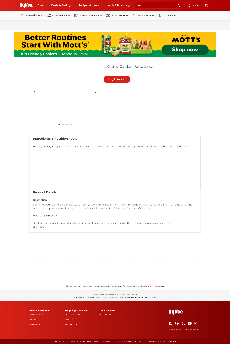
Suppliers (137, 341)
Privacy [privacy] (65, 341)
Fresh (24, 25)
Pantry (37, 25)
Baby (151, 25)
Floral (118, 25)
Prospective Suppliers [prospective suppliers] (122, 341)
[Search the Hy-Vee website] (158, 5)
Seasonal (165, 25)
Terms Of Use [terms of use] (85, 341)
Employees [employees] (106, 341)
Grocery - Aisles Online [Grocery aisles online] (74, 314)
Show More (38, 227)
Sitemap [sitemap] (56, 341)
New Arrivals (181, 25)
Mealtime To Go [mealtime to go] (71, 319)
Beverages (51, 25)
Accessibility (172, 341)
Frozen (67, 25)
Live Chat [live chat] (34, 319)
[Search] (178, 5)
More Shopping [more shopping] (71, 324)
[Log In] (193, 5)
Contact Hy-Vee (36, 314)
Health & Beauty (135, 25)
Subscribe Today (156, 286)
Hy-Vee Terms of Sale (137, 297)
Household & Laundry (86, 25)
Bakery (106, 25)
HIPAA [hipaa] (96, 341)
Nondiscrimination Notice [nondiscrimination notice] (154, 341)
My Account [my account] (35, 324)
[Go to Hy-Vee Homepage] (26, 5)
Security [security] (74, 341)
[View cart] (206, 5)
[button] (65, 92)
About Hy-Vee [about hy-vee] (105, 314)
